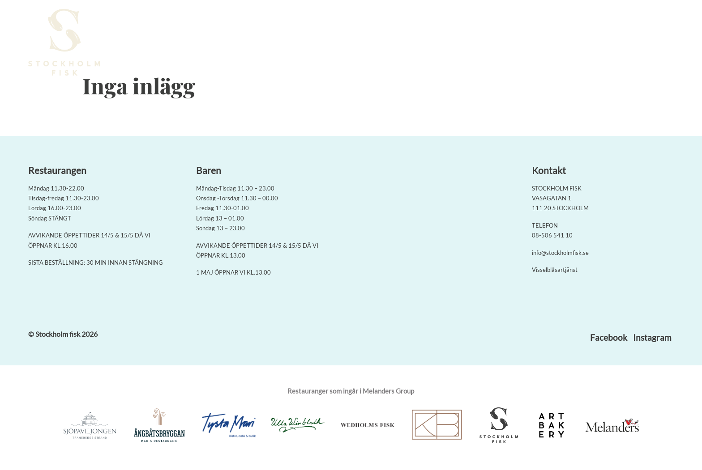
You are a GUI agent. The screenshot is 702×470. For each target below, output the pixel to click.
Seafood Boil (372, 43)
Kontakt (598, 43)
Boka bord (324, 43)
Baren (495, 43)
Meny (466, 43)
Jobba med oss (645, 43)
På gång (561, 43)
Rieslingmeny (425, 43)
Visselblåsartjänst (555, 269)
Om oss (526, 43)
